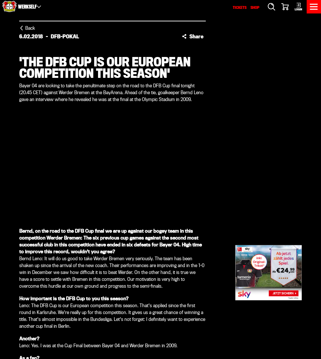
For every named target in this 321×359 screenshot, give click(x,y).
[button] (193, 36)
